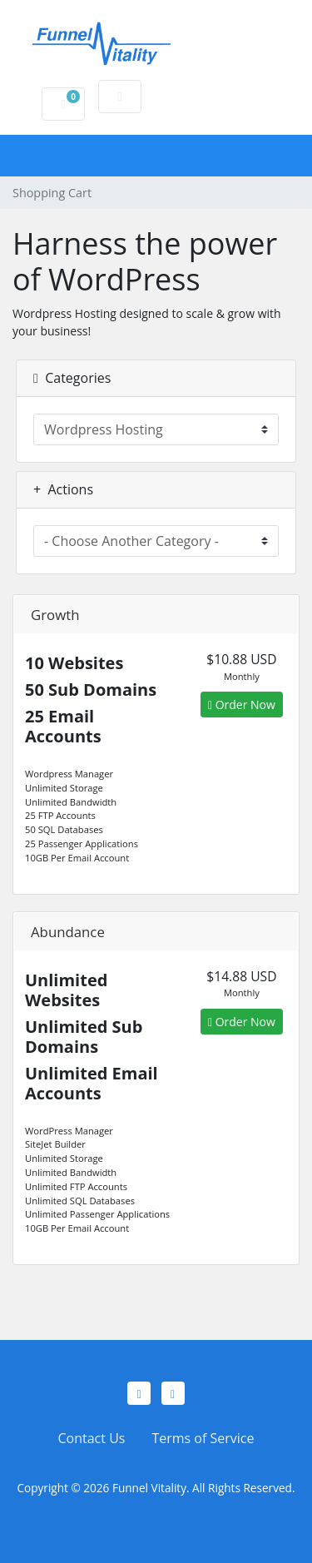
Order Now (241, 704)
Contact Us (92, 1438)
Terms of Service (202, 1438)
